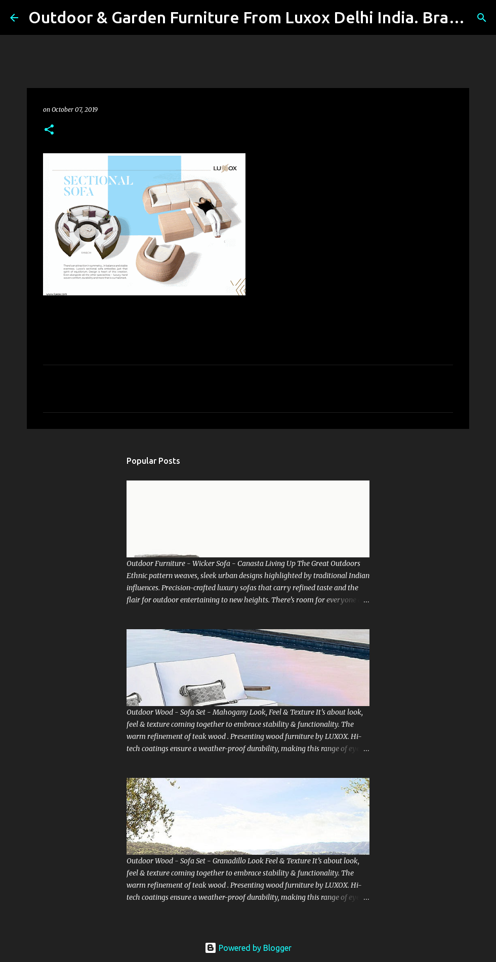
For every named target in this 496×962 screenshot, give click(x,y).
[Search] (482, 18)
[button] (49, 130)
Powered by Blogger (248, 947)
